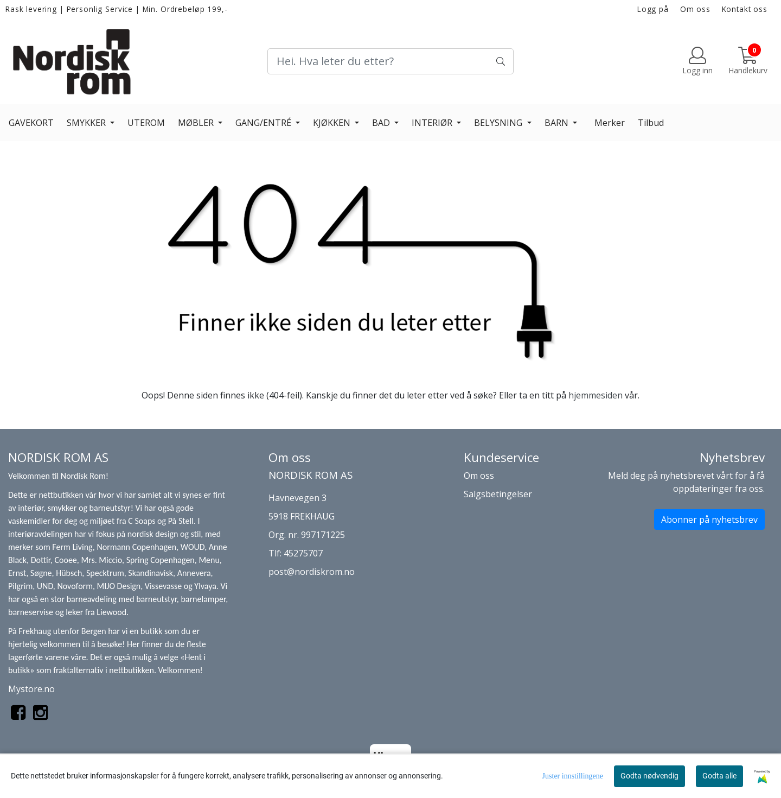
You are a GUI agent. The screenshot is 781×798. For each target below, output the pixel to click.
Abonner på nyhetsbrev (709, 519)
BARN (558, 123)
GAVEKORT (31, 123)
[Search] (390, 61)
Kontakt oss (744, 9)
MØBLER (197, 123)
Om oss (695, 9)
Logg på (653, 9)
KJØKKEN (333, 123)
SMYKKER (87, 123)
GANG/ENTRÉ (264, 123)
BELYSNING (499, 123)
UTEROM (146, 123)
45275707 (303, 553)
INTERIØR (433, 123)
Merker (609, 123)
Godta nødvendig (649, 775)
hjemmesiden (595, 395)
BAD (382, 123)
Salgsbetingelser (498, 494)
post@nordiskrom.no (311, 572)
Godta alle (719, 775)
